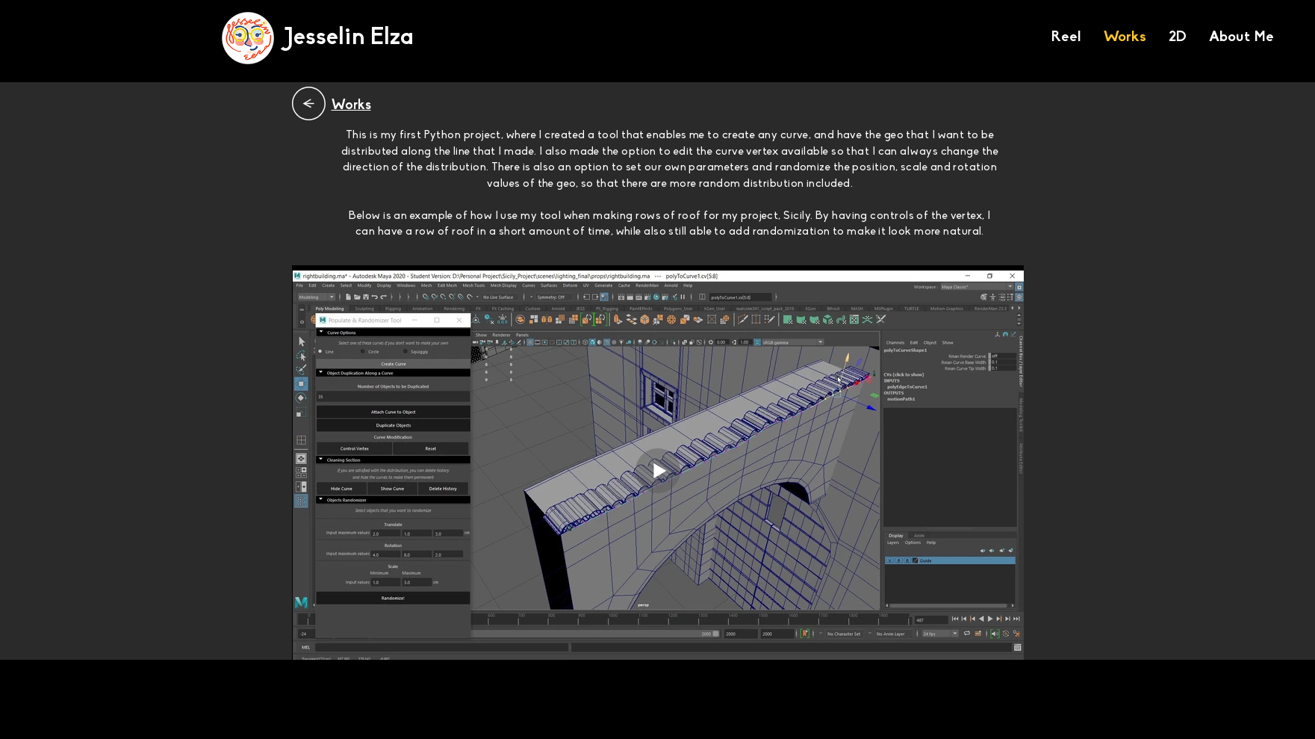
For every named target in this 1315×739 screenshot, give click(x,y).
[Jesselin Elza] (349, 38)
